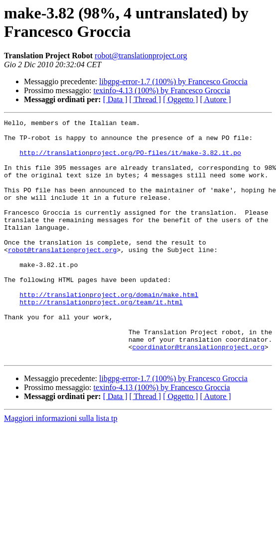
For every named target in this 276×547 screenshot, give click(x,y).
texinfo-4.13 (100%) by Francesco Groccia (162, 90)
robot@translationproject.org (141, 55)
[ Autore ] (215, 99)
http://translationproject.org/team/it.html (101, 339)
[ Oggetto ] (180, 99)
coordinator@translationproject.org (198, 393)
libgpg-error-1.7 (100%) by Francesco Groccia (173, 81)
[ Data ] (115, 99)
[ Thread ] (145, 99)
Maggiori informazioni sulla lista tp (61, 466)
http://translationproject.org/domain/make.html (108, 330)
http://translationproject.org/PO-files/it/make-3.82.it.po (130, 159)
